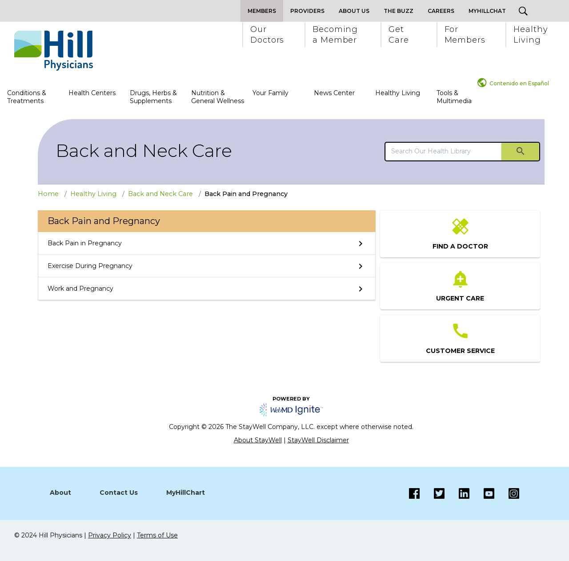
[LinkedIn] (457, 493)
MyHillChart (185, 493)
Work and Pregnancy (80, 289)
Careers (441, 11)
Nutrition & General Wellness (217, 97)
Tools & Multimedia (454, 97)
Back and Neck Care (144, 150)
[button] (266, 34)
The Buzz (398, 11)
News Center (334, 93)
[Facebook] (414, 493)
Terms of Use (157, 535)
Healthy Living (397, 93)
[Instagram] (481, 493)
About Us (354, 11)
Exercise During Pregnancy (90, 266)
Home (48, 194)
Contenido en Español (519, 83)
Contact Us (119, 493)
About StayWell (258, 440)
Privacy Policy (109, 535)
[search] (443, 151)
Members (262, 11)
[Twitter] (432, 493)
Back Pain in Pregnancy (85, 243)
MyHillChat (487, 11)
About (60, 493)
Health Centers (92, 93)
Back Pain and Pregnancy (246, 194)
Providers (307, 11)
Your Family (270, 93)
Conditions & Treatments (26, 97)
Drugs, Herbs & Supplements (153, 97)
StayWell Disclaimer (318, 440)
